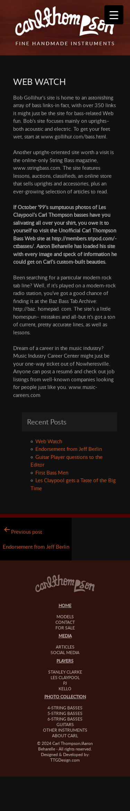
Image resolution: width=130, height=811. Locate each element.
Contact (65, 622)
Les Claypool (65, 677)
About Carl (65, 735)
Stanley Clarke (65, 672)
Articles (65, 647)
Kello (65, 688)
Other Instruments (65, 730)
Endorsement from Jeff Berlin (68, 448)
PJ (65, 683)
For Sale (65, 627)
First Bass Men (51, 472)
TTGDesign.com (65, 760)
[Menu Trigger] (113, 14)
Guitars (65, 724)
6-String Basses (65, 719)
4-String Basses (65, 707)
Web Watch (48, 441)
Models (65, 616)
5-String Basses (65, 713)
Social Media (65, 652)
